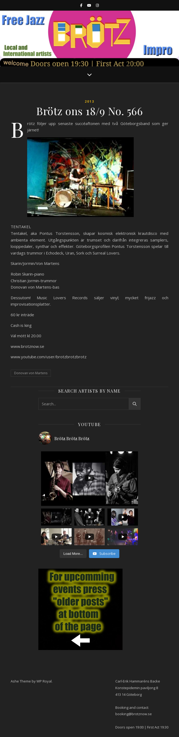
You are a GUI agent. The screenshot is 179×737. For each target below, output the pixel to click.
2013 (89, 101)
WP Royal (44, 681)
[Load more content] (73, 553)
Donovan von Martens (30, 373)
